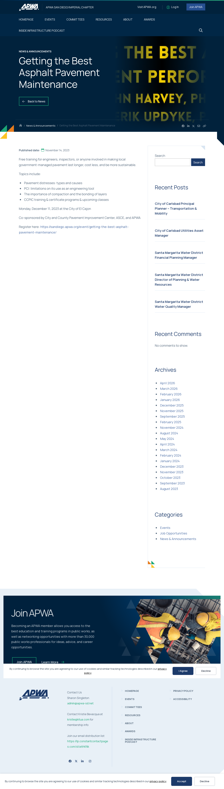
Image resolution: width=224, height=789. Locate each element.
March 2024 (168, 450)
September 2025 (172, 416)
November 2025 (172, 411)
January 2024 (170, 461)
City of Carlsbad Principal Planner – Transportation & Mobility (176, 208)
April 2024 (167, 444)
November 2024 (172, 427)
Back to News (33, 101)
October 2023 (170, 477)
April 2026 (167, 383)
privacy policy (157, 781)
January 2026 (170, 399)
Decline (204, 781)
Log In (175, 7)
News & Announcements (40, 125)
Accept (181, 781)
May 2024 (167, 438)
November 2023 (171, 472)
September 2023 (172, 483)
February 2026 (170, 394)
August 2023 (169, 488)
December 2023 (172, 466)
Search (160, 155)
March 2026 (169, 388)
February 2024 (170, 455)
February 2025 (170, 422)
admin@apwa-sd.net (80, 703)
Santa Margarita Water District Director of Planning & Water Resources (179, 279)
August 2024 (169, 433)
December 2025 (172, 405)
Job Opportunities (173, 533)
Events (165, 527)
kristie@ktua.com (78, 719)
